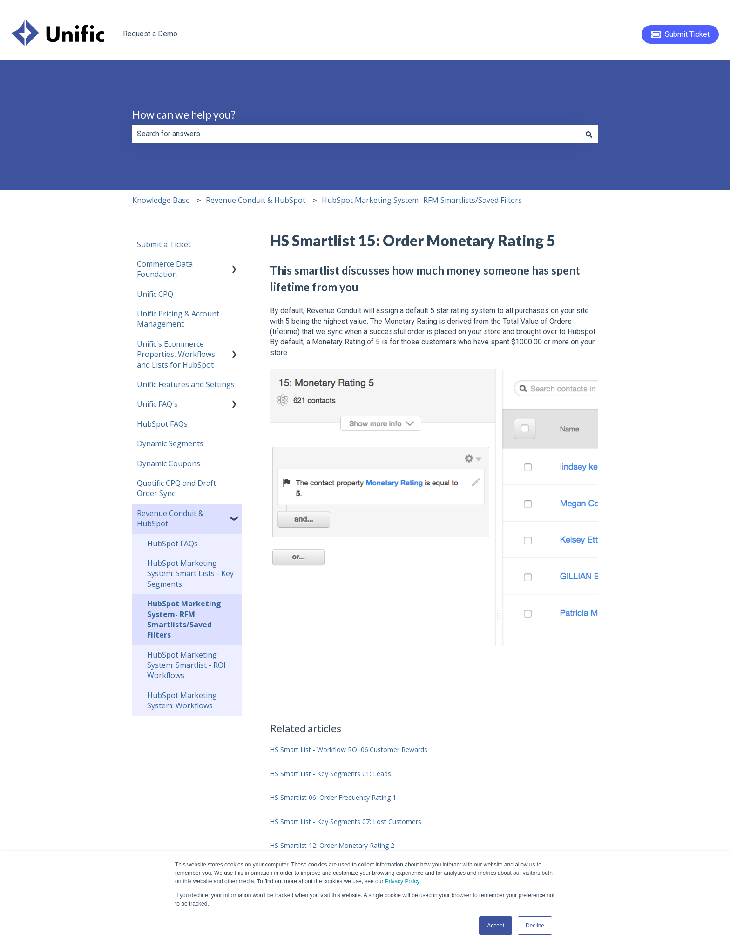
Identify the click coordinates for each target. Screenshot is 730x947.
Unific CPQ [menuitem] (155, 294)
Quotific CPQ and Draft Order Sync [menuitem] (176, 488)
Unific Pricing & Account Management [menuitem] (178, 319)
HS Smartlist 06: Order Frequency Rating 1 (333, 797)
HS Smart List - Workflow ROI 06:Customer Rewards (348, 749)
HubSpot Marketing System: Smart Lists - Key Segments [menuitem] (190, 573)
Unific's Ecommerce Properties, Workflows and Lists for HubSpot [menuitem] (176, 354)
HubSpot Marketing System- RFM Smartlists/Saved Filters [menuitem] (184, 619)
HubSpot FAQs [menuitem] (162, 424)
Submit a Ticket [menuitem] (164, 244)
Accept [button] (495, 925)
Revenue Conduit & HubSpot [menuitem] (170, 518)
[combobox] (356, 134)
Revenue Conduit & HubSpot (255, 200)
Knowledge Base (161, 200)
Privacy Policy (402, 881)
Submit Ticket (680, 34)
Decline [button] (535, 925)
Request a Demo (150, 33)
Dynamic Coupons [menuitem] (168, 463)
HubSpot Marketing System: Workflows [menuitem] (182, 700)
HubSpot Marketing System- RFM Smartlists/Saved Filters (422, 200)
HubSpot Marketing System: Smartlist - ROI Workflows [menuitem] (186, 665)
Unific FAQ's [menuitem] (157, 404)
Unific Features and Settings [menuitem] (186, 384)
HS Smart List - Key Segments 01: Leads (330, 773)
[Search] (589, 134)
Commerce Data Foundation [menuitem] (165, 269)
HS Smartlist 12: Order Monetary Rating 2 (332, 845)
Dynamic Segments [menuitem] (170, 443)
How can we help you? (184, 114)
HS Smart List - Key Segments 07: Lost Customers (345, 821)
